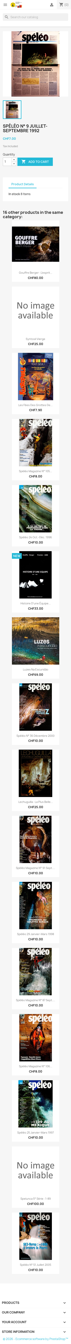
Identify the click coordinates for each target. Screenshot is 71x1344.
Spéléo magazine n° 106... (35, 1066)
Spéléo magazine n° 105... (35, 471)
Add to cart (35, 161)
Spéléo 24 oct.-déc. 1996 (35, 537)
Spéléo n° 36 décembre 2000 (35, 736)
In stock (14, 194)
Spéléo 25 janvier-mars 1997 (35, 1132)
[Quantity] (7, 162)
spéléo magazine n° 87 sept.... (35, 1000)
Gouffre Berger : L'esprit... (35, 272)
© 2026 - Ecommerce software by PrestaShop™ (35, 1339)
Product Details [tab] (22, 184)
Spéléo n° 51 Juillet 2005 (35, 1265)
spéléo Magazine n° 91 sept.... (35, 868)
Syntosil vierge (35, 339)
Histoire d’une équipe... (35, 603)
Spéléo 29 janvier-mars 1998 (35, 934)
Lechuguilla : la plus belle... (35, 802)
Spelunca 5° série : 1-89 (35, 1198)
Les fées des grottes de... (35, 405)
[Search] (35, 17)
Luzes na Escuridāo (35, 669)
